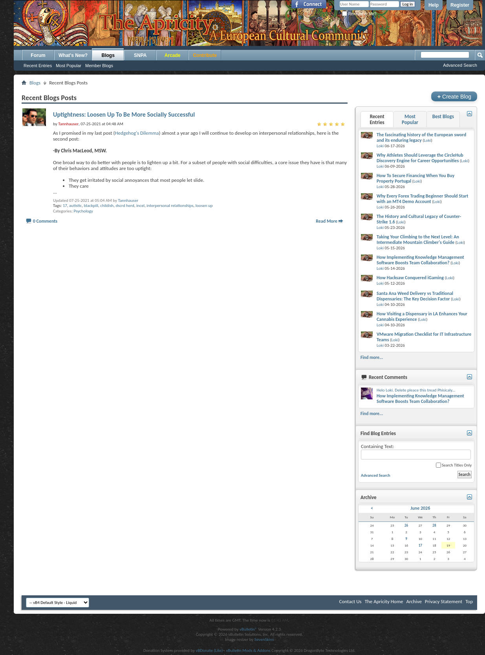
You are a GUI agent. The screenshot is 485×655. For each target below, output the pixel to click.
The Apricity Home (384, 601)
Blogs (108, 55)
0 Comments (45, 221)
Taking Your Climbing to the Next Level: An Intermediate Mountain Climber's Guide (418, 239)
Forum (38, 55)
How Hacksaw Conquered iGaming (410, 277)
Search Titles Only (454, 465)
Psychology (83, 211)
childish (106, 205)
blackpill (91, 205)
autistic (75, 205)
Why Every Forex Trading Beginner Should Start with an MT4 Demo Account (422, 198)
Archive (413, 601)
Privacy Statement (443, 601)
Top (469, 601)
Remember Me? (359, 14)
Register (459, 5)
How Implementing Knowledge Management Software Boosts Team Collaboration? (420, 259)
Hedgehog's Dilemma (137, 133)
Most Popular (68, 65)
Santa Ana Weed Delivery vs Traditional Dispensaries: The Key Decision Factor (415, 296)
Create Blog (454, 96)
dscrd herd (124, 205)
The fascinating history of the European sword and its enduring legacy (421, 137)
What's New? (73, 55)
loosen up (204, 205)
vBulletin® (248, 629)
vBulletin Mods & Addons (248, 650)
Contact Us (350, 601)
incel (140, 205)
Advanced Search (460, 65)
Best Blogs (443, 116)
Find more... (372, 357)
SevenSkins (264, 639)
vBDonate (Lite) (209, 650)
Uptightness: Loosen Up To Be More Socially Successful (124, 114)
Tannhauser (128, 200)
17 (65, 205)
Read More (326, 221)
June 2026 (420, 508)
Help (433, 5)
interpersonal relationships (169, 205)
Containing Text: (416, 451)
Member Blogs (99, 65)
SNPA (140, 55)
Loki (427, 140)
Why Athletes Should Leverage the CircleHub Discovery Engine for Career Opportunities (420, 157)
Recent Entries (38, 65)
